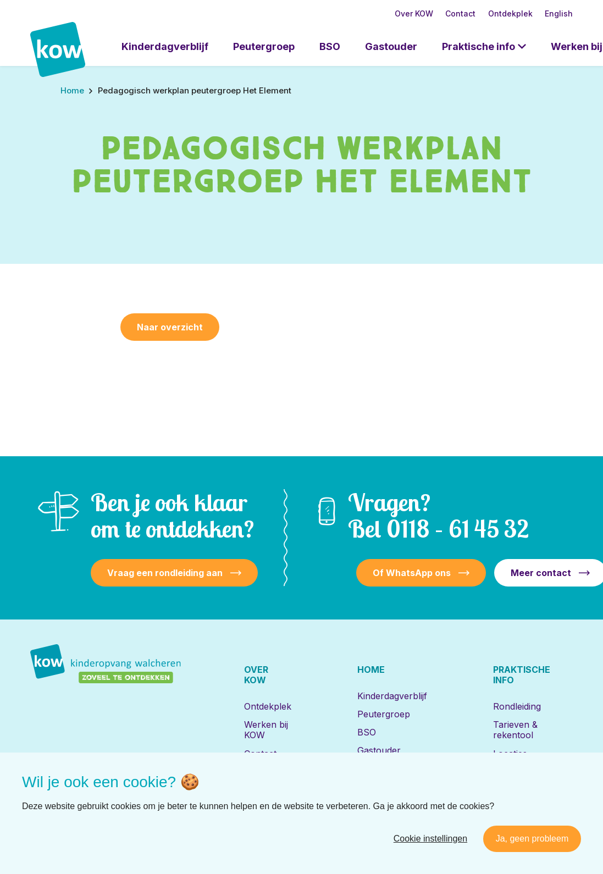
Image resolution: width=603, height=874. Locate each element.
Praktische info (478, 46)
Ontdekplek (510, 13)
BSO (329, 46)
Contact (460, 13)
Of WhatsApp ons (412, 572)
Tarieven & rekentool (515, 729)
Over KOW (414, 13)
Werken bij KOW (266, 729)
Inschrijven (516, 771)
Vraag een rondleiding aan (165, 572)
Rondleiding (517, 706)
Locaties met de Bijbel (389, 774)
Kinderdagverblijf (164, 46)
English (559, 13)
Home (371, 669)
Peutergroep (264, 46)
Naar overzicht (170, 327)
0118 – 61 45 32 (457, 528)
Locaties (510, 753)
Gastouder (391, 46)
